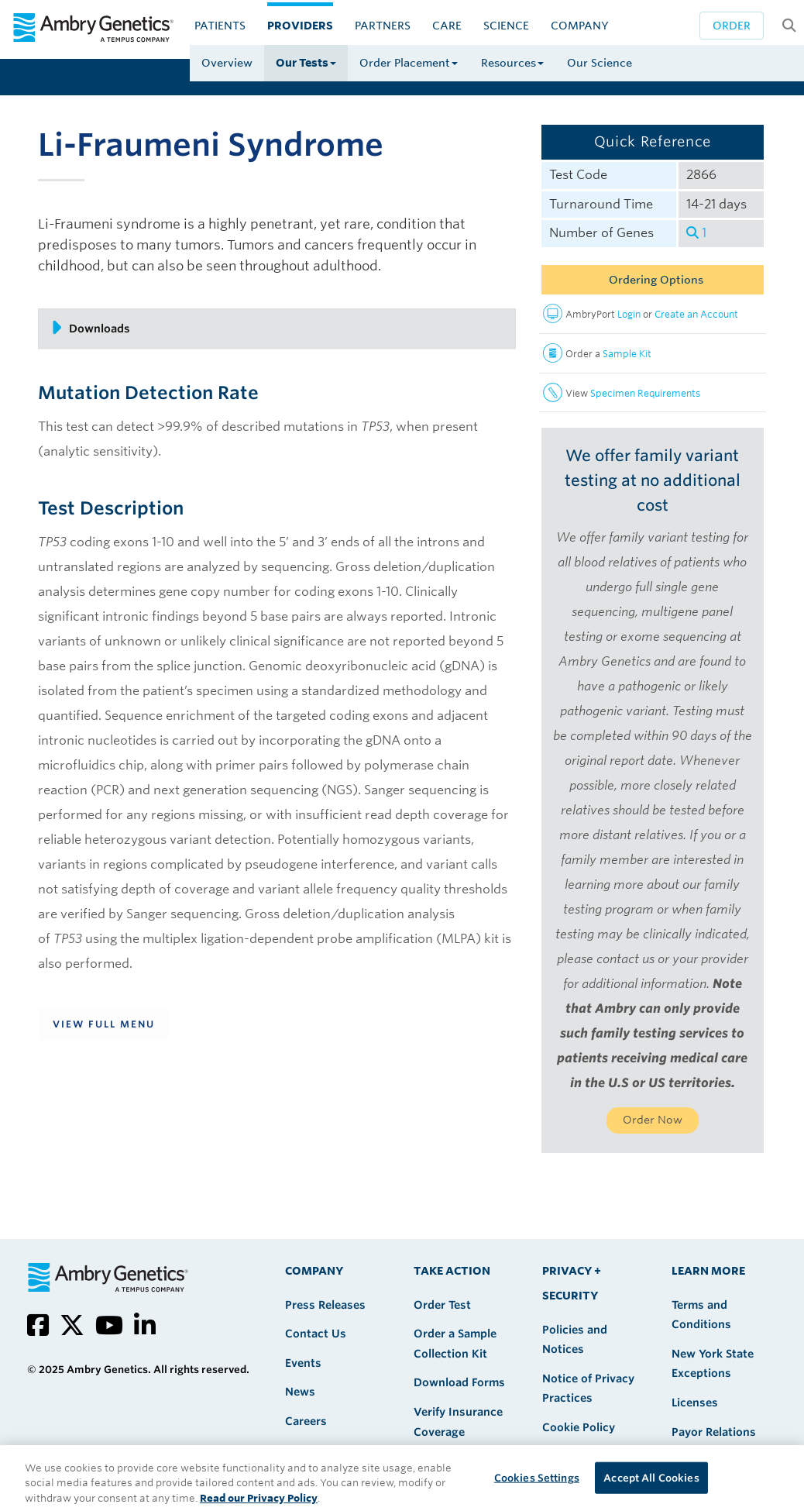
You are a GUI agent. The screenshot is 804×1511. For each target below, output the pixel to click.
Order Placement (408, 63)
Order (732, 25)
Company (580, 25)
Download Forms (459, 1382)
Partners (383, 25)
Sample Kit (627, 354)
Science (506, 25)
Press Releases (325, 1305)
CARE (447, 25)
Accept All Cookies (651, 1488)
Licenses (695, 1402)
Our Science (599, 63)
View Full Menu (104, 1024)
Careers (306, 1421)
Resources (512, 63)
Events (303, 1363)
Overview (227, 63)
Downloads (90, 328)
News (300, 1391)
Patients (220, 25)
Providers (300, 25)
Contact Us (315, 1333)
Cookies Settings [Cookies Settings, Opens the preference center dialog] (536, 1488)
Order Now (652, 1119)
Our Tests (306, 63)
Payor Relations (714, 1432)
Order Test (442, 1305)
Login (629, 314)
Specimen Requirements (645, 393)
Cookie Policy (578, 1427)
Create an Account (696, 314)
